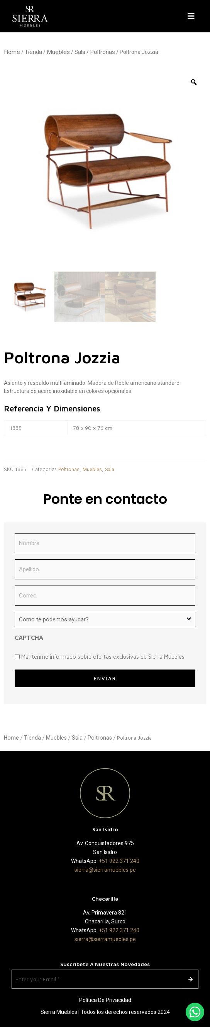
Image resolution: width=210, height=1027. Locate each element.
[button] (192, 16)
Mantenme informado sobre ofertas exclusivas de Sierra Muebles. (103, 656)
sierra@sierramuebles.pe (105, 870)
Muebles (58, 52)
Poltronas (102, 52)
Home (12, 52)
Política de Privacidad (105, 1000)
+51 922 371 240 (119, 861)
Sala (80, 52)
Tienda (33, 52)
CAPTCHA (29, 637)
